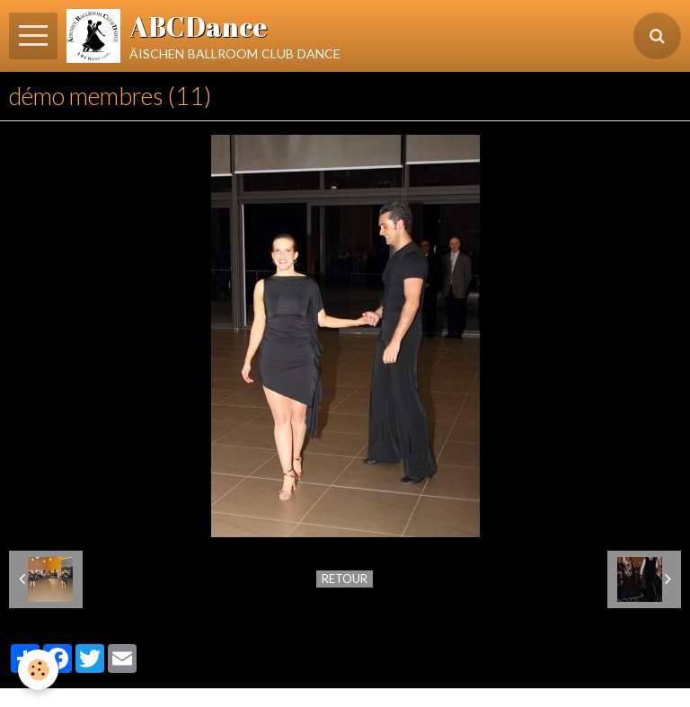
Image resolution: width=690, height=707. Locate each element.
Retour (344, 578)
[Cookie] (38, 670)
